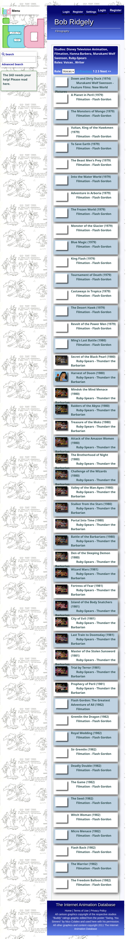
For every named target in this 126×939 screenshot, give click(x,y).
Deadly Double (81, 766)
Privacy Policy (98, 910)
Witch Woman (81, 815)
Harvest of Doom (83, 373)
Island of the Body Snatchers (91, 602)
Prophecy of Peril (83, 684)
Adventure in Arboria (86, 193)
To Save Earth (80, 144)
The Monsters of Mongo (88, 111)
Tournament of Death (86, 275)
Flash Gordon (101, 99)
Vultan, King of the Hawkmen (92, 128)
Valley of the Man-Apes (87, 488)
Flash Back (78, 848)
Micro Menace (81, 831)
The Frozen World (83, 209)
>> (109, 71)
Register (115, 10)
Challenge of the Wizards (89, 471)
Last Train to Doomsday (88, 635)
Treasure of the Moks (86, 422)
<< (77, 71)
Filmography (62, 31)
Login (102, 10)
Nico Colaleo (72, 921)
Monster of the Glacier (87, 226)
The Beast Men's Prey (86, 160)
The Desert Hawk (83, 308)
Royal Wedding (81, 733)
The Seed (77, 798)
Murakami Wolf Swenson (94, 83)
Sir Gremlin (79, 749)
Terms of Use (81, 910)
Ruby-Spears (85, 361)
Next (103, 71)
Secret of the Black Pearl (88, 357)
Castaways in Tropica (86, 291)
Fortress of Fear (82, 586)
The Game (78, 782)
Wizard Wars (80, 569)
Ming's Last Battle (84, 340)
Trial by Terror (81, 668)
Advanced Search (12, 64)
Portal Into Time (82, 520)
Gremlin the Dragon (85, 717)
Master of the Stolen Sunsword (93, 651)
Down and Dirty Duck (86, 79)
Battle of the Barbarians (88, 537)
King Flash (78, 259)
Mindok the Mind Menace (89, 389)
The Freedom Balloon (86, 880)
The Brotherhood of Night (89, 455)
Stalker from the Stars (87, 504)
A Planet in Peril (82, 95)
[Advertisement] (22, 114)
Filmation (83, 99)
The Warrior (79, 864)
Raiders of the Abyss (85, 406)
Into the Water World (86, 177)
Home (68, 910)
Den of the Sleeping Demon (90, 553)
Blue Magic (79, 242)
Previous (86, 71)
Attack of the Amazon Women (92, 439)
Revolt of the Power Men (88, 324)
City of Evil (78, 618)
